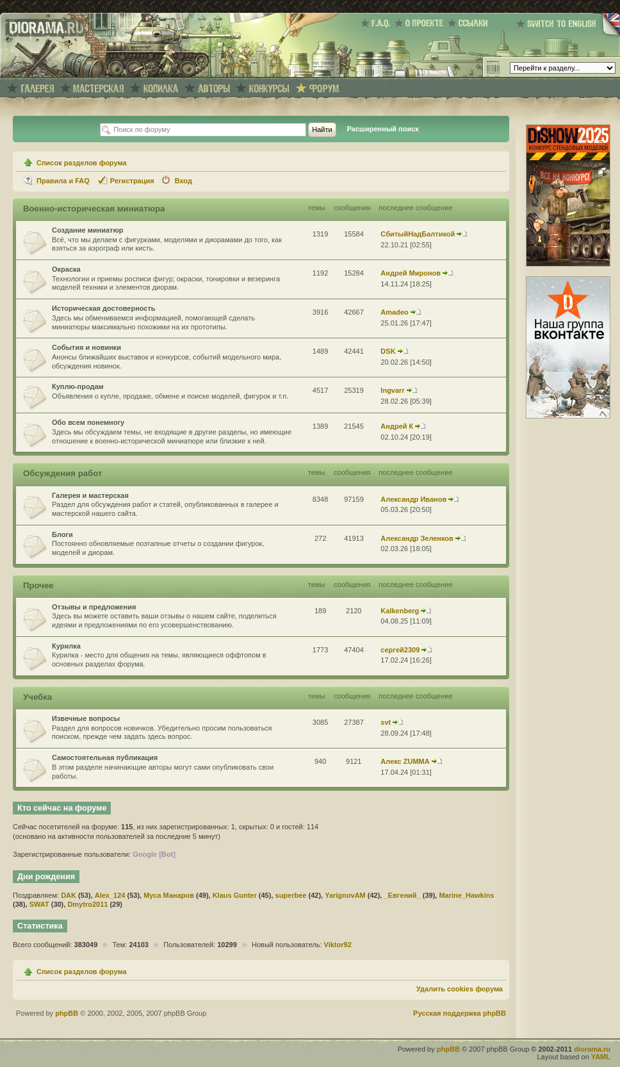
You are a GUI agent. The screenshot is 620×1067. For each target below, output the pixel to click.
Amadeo (394, 312)
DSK (387, 351)
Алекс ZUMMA (404, 761)
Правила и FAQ (63, 181)
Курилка (66, 646)
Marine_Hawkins (466, 895)
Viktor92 (338, 944)
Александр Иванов (413, 499)
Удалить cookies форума (459, 989)
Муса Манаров (168, 895)
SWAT (39, 904)
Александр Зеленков (416, 538)
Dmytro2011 (87, 904)
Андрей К (396, 426)
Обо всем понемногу (88, 422)
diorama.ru (592, 1049)
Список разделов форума (82, 163)
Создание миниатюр (88, 230)
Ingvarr (392, 390)
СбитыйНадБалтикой (417, 234)
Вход (183, 181)
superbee (291, 895)
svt (385, 722)
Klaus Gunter (235, 895)
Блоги (62, 534)
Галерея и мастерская (90, 495)
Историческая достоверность (104, 308)
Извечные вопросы (86, 718)
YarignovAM (345, 895)
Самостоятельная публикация (105, 757)
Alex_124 (110, 895)
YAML (600, 1057)
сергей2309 (400, 650)
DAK (68, 895)
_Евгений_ (402, 895)
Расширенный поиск (382, 129)
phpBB (66, 1013)
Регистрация (132, 181)
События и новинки (86, 347)
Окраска (66, 269)
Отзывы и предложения (94, 607)
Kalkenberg (399, 611)
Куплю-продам (78, 386)
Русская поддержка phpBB (459, 1013)
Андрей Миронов (410, 273)
